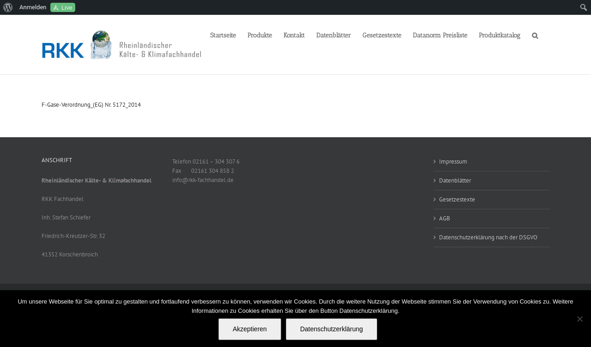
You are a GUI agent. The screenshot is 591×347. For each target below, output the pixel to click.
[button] (535, 34)
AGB (444, 218)
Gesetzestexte (457, 199)
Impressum (453, 161)
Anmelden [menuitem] (33, 7)
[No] (579, 318)
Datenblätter (455, 180)
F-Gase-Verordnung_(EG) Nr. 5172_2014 (91, 105)
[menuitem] (8, 7)
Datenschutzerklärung (331, 329)
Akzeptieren (250, 329)
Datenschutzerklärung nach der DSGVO (488, 237)
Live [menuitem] (66, 7)
